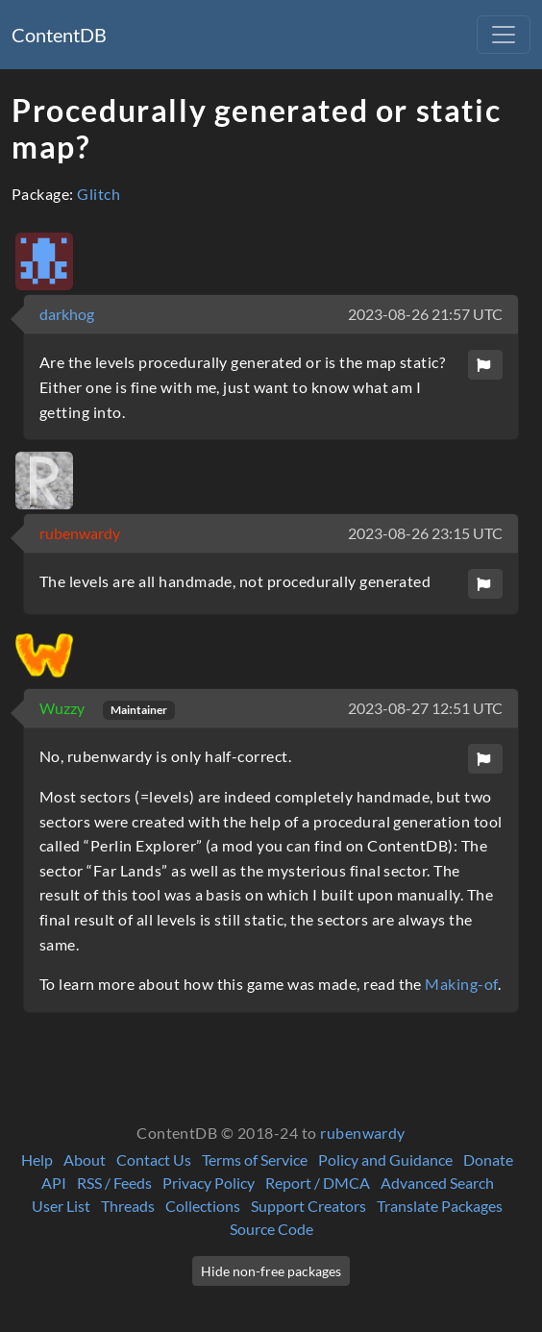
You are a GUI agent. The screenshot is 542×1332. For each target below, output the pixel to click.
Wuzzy (63, 708)
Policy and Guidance (385, 1159)
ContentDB (59, 34)
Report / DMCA (317, 1182)
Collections (202, 1205)
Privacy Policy (208, 1182)
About (84, 1159)
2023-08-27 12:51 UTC (425, 708)
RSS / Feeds (114, 1182)
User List (61, 1205)
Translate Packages (440, 1205)
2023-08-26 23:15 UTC (425, 533)
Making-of (461, 983)
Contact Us (153, 1159)
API (53, 1182)
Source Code (271, 1229)
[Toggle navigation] (503, 34)
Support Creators (308, 1205)
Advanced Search (437, 1182)
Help (37, 1159)
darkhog (66, 314)
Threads (128, 1205)
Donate (488, 1159)
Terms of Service (255, 1159)
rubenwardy (79, 533)
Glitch (98, 194)
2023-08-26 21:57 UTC (425, 314)
